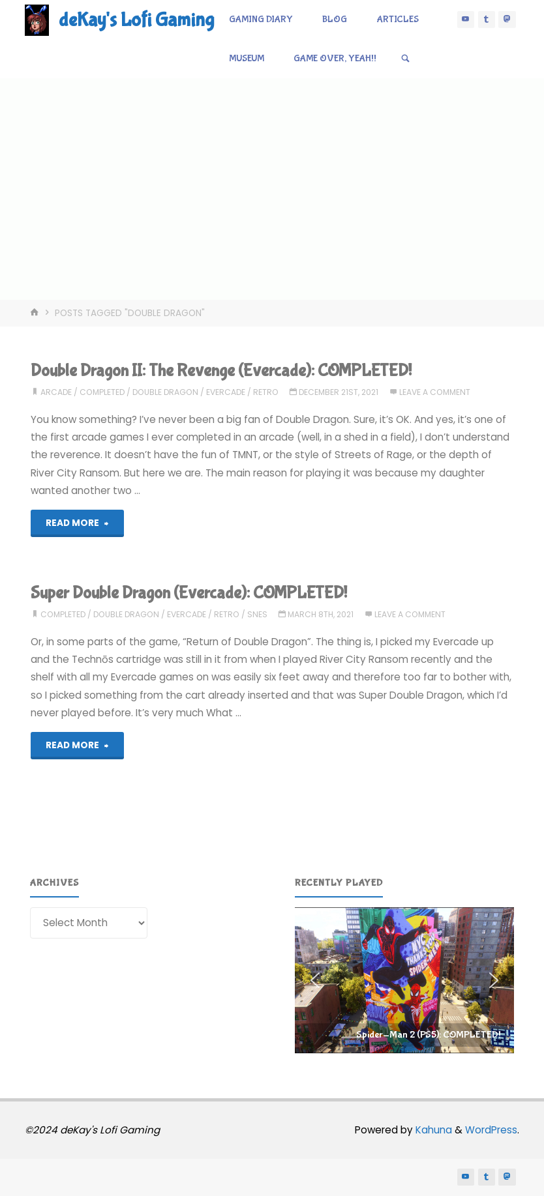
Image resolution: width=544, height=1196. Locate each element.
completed (102, 392)
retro (266, 392)
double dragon (165, 392)
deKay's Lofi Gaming (136, 19)
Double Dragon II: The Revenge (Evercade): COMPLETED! (221, 370)
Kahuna (432, 1130)
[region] (405, 980)
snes (257, 614)
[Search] (405, 58)
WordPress (491, 1130)
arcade (56, 392)
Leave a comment (434, 392)
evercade (225, 392)
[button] (405, 980)
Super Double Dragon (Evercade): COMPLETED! (189, 593)
